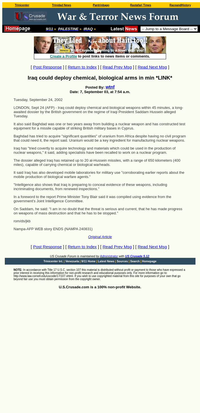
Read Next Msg (152, 67)
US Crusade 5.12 (137, 256)
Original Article (100, 237)
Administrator (109, 256)
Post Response (47, 67)
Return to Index (82, 67)
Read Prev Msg (117, 67)
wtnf (110, 87)
